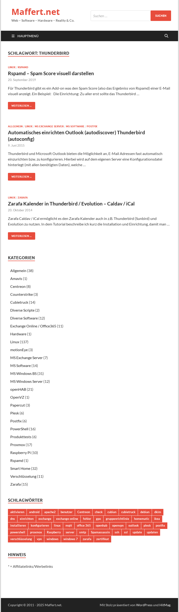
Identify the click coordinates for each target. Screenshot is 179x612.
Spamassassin (100, 532)
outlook (133, 525)
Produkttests (20, 436)
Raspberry (54, 532)
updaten (152, 532)
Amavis (16, 278)
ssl (126, 532)
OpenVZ (17, 397)
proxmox (36, 532)
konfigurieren (40, 525)
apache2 (50, 512)
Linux (11, 67)
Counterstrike (21, 294)
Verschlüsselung (23, 476)
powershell (17, 532)
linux (57, 525)
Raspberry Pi (20, 452)
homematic (141, 519)
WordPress (144, 605)
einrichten (27, 519)
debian (144, 512)
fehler (87, 519)
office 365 (84, 525)
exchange (44, 519)
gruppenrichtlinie (117, 519)
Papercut (17, 405)
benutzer (66, 512)
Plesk (14, 413)
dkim (157, 512)
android (34, 512)
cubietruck (128, 512)
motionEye (19, 349)
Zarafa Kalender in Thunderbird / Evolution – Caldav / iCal (71, 203)
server (70, 532)
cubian (111, 512)
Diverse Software (24, 318)
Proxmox (17, 444)
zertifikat (102, 539)
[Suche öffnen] (166, 36)
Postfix (92, 126)
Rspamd (23, 67)
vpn (39, 539)
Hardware (18, 334)
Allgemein (15, 126)
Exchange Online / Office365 (33, 326)
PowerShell (19, 429)
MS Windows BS (23, 373)
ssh (117, 532)
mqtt (68, 525)
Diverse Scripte (22, 310)
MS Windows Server (26, 381)
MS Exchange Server (49, 126)
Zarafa (23, 197)
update (137, 532)
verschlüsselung (21, 539)
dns (12, 519)
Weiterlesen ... (20, 104)
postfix (160, 525)
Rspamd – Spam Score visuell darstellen (51, 73)
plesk (147, 525)
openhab (101, 525)
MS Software (75, 126)
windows (53, 539)
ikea (157, 519)
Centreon (18, 286)
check (99, 512)
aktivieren (17, 512)
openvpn (118, 525)
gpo (98, 519)
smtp (82, 532)
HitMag (164, 605)
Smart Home (20, 468)
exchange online (67, 519)
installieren (18, 525)
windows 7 (70, 539)
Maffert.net (35, 11)
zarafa (87, 539)
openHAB (18, 389)
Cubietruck (19, 302)
